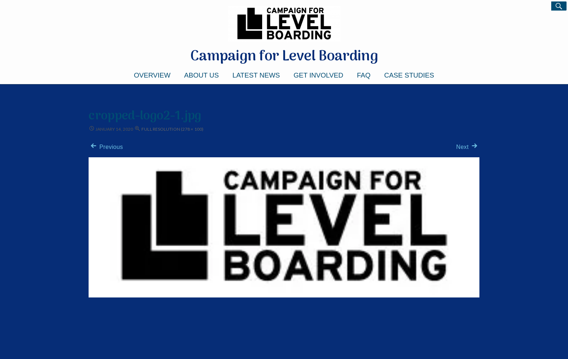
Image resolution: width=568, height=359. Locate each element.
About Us (201, 75)
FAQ (363, 75)
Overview (152, 75)
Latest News (256, 75)
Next (467, 147)
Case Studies (409, 75)
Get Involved (318, 75)
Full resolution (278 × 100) (172, 129)
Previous (106, 147)
